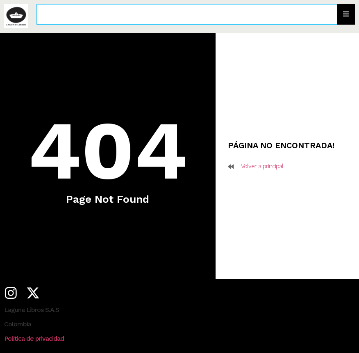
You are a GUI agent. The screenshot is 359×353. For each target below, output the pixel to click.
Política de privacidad (34, 338)
